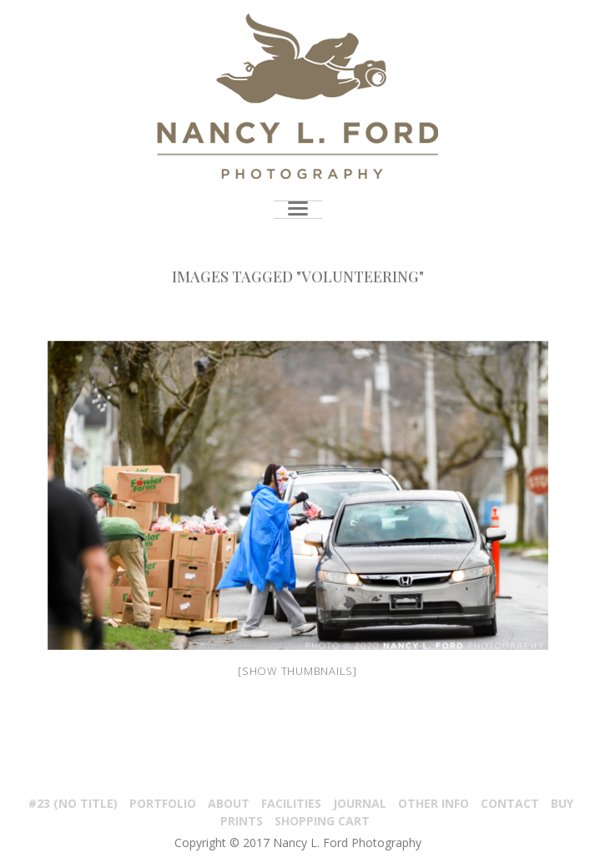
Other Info (433, 803)
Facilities (291, 803)
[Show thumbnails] (297, 670)
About (229, 803)
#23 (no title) (73, 803)
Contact (510, 803)
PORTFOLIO (162, 803)
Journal (359, 803)
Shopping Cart (322, 821)
